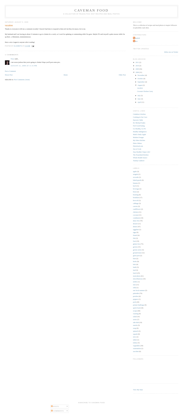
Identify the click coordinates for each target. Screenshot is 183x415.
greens (135, 247)
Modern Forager (138, 137)
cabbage (136, 203)
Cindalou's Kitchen (139, 114)
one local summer (139, 290)
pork (134, 302)
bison (135, 192)
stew (134, 337)
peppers (135, 299)
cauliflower (137, 209)
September (141, 82)
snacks (135, 325)
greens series (137, 250)
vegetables (136, 346)
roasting (135, 314)
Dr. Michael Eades (139, 123)
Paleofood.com (138, 146)
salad (134, 317)
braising (135, 195)
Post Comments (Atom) (22, 80)
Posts (55, 406)
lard (134, 270)
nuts (134, 285)
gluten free (136, 244)
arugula (135, 174)
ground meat (137, 253)
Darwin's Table (138, 120)
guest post (136, 256)
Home (66, 75)
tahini (135, 340)
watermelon (137, 348)
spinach (135, 331)
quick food (136, 308)
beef (134, 186)
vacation (140, 88)
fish (134, 238)
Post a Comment (10, 71)
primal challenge (138, 305)
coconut (135, 215)
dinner (135, 227)
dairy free (136, 221)
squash (135, 334)
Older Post (122, 75)
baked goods (137, 180)
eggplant (136, 229)
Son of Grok (137, 149)
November (141, 75)
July (139, 95)
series (135, 319)
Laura (136, 41)
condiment (136, 218)
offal (134, 288)
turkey (135, 343)
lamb (134, 267)
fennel (135, 235)
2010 (137, 66)
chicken (135, 212)
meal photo (136, 276)
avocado (136, 177)
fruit (134, 241)
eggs (134, 232)
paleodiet (136, 293)
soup (134, 328)
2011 (137, 62)
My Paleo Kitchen (139, 140)
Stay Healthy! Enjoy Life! (141, 152)
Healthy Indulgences (140, 132)
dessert (135, 224)
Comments (57, 411)
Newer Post (8, 75)
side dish (136, 322)
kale (134, 264)
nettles (135, 282)
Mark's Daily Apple (139, 134)
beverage (136, 189)
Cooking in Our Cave (140, 117)
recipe (135, 311)
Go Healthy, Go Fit (139, 129)
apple (135, 171)
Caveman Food (91, 10)
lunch (135, 273)
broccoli (136, 200)
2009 (137, 69)
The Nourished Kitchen (141, 155)
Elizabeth (137, 38)
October (140, 79)
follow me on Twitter (171, 52)
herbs (135, 261)
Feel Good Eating (139, 126)
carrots (135, 206)
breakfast (136, 197)
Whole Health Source (140, 158)
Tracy (12, 59)
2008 (137, 72)
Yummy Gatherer (138, 161)
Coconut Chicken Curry (145, 91)
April (139, 102)
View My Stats (138, 390)
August (140, 85)
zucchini (136, 351)
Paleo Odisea (137, 143)
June (139, 99)
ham (134, 258)
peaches (135, 296)
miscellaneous (137, 279)
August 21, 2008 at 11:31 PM (24, 66)
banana (135, 183)
